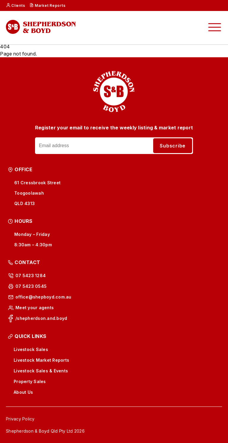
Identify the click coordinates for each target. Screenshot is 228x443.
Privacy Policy (20, 418)
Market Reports (50, 5)
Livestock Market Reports (41, 360)
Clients (18, 5)
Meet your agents (34, 307)
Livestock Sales (31, 349)
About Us (23, 392)
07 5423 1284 (30, 275)
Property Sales (30, 381)
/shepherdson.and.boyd (41, 318)
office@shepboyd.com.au (43, 296)
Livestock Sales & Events (41, 370)
